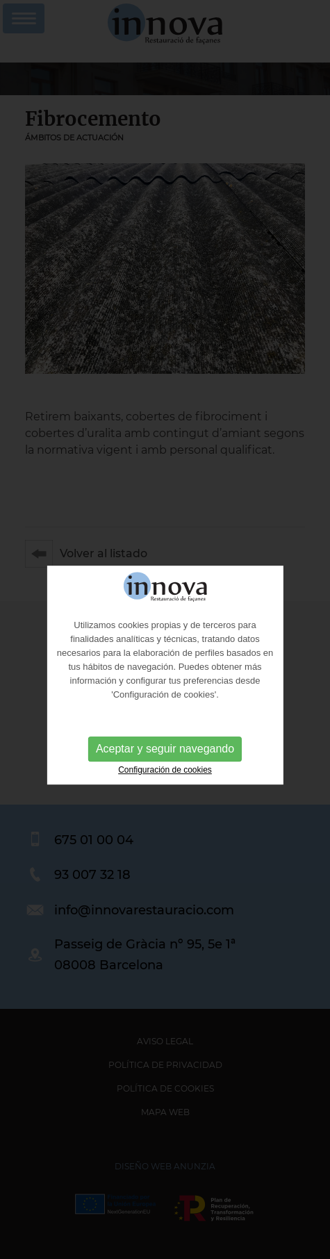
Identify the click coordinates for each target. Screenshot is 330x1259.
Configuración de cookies (165, 777)
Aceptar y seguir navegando (165, 756)
